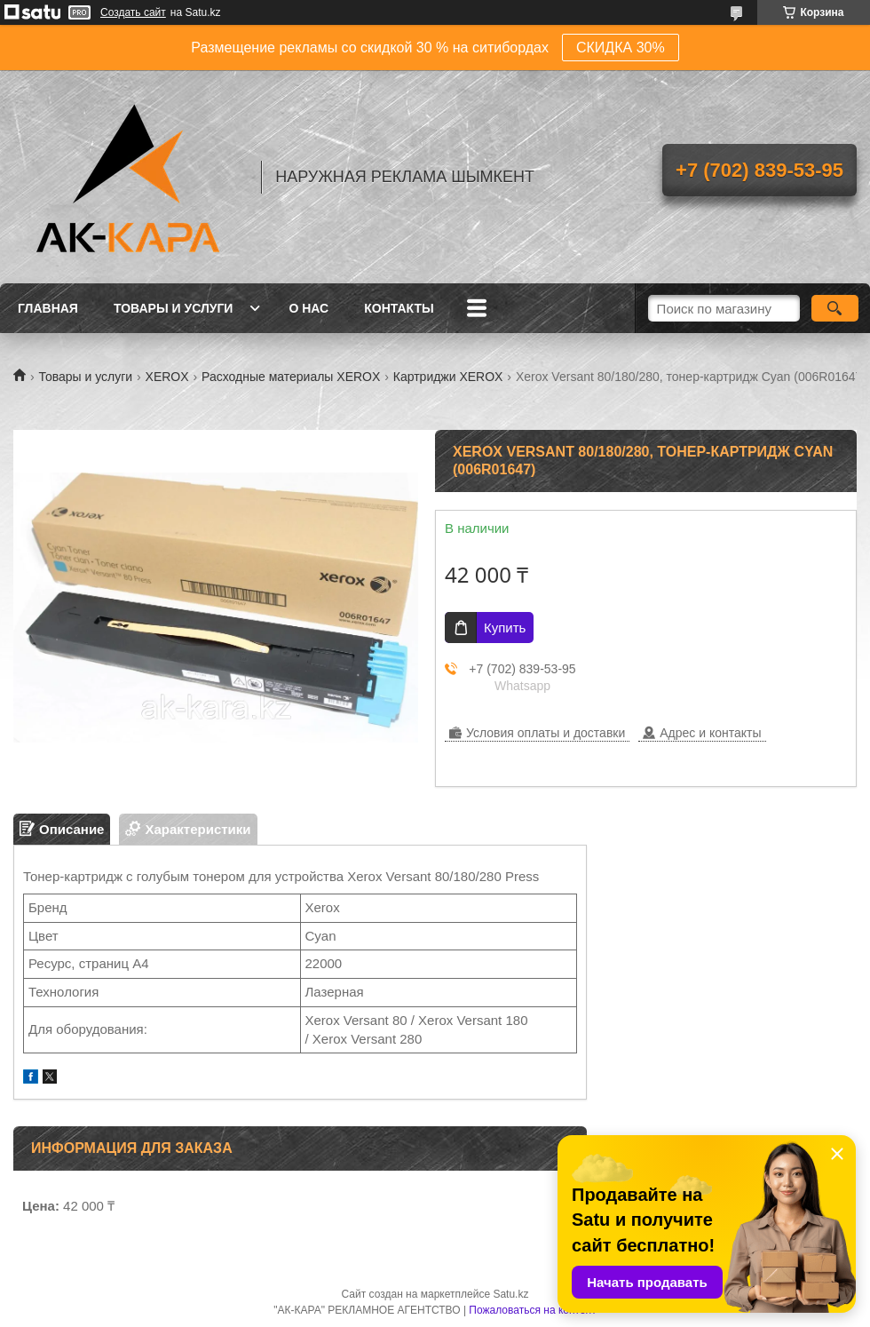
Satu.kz (510, 1294)
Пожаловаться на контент (532, 1310)
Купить (505, 627)
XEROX (167, 376)
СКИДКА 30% (620, 47)
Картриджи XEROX (448, 376)
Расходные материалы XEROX (291, 376)
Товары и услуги (173, 308)
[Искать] (834, 308)
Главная (48, 308)
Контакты (398, 308)
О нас (308, 308)
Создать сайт (133, 12)
